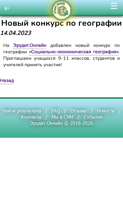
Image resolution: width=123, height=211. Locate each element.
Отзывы (78, 111)
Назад (7, 80)
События (93, 117)
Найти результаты (22, 111)
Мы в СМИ (62, 117)
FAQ (55, 111)
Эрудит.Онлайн (29, 45)
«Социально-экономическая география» (74, 52)
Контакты (31, 117)
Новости (106, 111)
